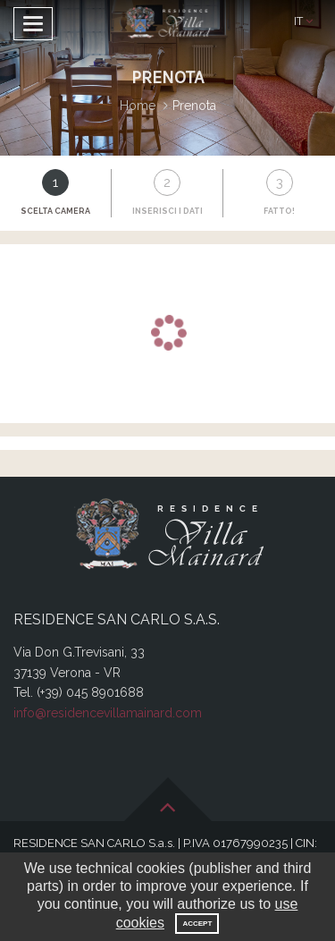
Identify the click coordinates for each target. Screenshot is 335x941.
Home (137, 105)
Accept (197, 924)
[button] (303, 22)
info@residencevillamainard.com (107, 713)
